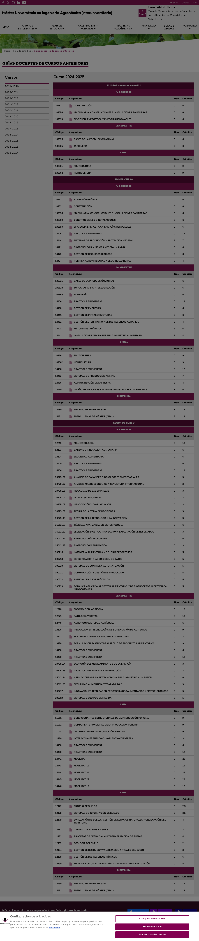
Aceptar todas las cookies (152, 934)
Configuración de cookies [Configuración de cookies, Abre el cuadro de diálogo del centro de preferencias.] (152, 918)
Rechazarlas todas (152, 926)
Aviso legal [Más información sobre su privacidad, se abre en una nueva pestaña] (54, 927)
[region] (99, 926)
